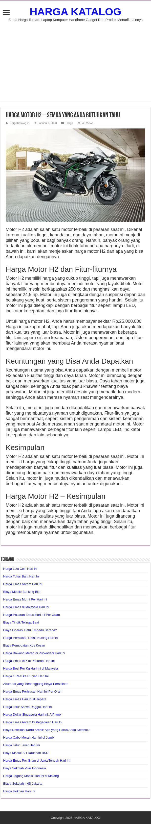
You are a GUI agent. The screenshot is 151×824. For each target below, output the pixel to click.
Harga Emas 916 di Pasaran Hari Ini (29, 661)
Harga (69, 123)
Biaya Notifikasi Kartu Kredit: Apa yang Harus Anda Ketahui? (46, 730)
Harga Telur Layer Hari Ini (21, 745)
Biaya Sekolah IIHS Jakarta (22, 783)
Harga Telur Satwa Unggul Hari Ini (27, 707)
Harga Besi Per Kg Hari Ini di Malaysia (30, 668)
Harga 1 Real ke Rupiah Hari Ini (26, 676)
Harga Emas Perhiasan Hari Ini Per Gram (32, 691)
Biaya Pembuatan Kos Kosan (24, 645)
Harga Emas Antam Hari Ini (22, 584)
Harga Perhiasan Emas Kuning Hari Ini (30, 638)
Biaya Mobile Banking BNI (21, 592)
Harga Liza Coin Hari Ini (20, 569)
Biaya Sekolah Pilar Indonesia (24, 768)
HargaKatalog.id (19, 123)
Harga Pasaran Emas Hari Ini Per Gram (31, 615)
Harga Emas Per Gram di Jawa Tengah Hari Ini (36, 760)
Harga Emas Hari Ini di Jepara (24, 699)
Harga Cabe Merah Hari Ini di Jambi (28, 737)
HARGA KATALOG (75, 12)
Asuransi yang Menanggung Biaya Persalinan (35, 684)
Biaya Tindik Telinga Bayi (21, 622)
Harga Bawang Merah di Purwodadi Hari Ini (34, 653)
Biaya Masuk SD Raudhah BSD (25, 753)
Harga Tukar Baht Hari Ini (21, 576)
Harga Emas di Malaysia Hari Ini (26, 607)
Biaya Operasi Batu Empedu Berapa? (30, 630)
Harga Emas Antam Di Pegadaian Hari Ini (32, 722)
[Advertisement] (75, 59)
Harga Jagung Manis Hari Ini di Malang (31, 776)
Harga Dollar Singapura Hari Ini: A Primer (32, 714)
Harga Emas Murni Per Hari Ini (25, 599)
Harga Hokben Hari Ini (19, 791)
